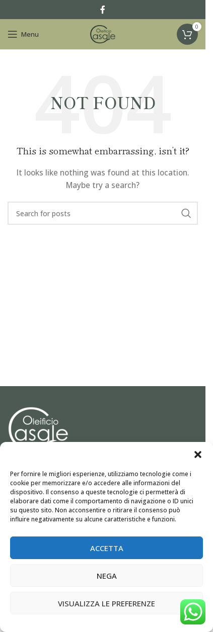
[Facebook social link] (103, 9)
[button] (198, 454)
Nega (107, 576)
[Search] (103, 213)
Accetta (106, 548)
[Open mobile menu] (23, 34)
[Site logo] (102, 33)
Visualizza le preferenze (106, 603)
